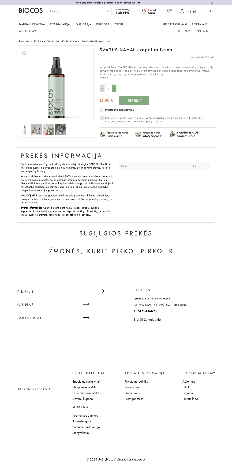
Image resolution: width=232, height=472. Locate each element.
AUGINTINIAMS (28, 31)
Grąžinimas (132, 393)
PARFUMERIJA (83, 24)
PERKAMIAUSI (200, 24)
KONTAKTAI (184, 31)
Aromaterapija (81, 421)
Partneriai (29, 318)
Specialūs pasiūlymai (86, 381)
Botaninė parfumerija (86, 427)
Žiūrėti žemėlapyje (147, 319)
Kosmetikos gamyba (85, 415)
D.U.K (186, 387)
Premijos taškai (134, 399)
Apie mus (188, 381)
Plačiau (104, 77)
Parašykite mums (152, 134)
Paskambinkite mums (117, 134)
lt (210, 11)
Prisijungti (188, 11)
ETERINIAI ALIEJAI (60, 24)
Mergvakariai (81, 433)
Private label (190, 399)
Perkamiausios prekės (86, 393)
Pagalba (187, 393)
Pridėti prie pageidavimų (119, 109)
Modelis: (196, 57)
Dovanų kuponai (83, 399)
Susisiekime (122, 13)
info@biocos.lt (35, 389)
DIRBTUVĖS (102, 24)
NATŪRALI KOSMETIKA (32, 24)
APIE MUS (202, 31)
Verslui (119, 24)
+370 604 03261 (145, 311)
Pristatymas (132, 387)
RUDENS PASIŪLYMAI (175, 24)
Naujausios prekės (84, 387)
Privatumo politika (136, 381)
